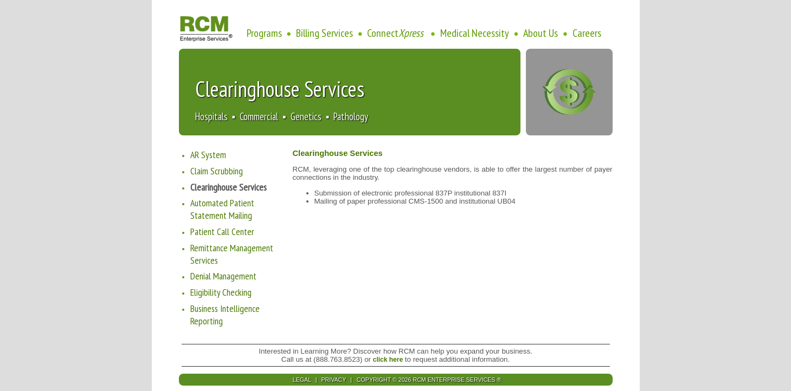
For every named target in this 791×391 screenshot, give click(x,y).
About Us (540, 33)
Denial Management (223, 276)
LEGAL (303, 379)
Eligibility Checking (221, 292)
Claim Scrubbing (216, 171)
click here (388, 359)
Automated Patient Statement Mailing (222, 209)
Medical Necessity (474, 33)
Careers (587, 33)
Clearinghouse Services (228, 187)
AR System (208, 154)
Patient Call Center (222, 231)
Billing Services (324, 33)
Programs (264, 33)
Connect (396, 33)
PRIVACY (334, 379)
